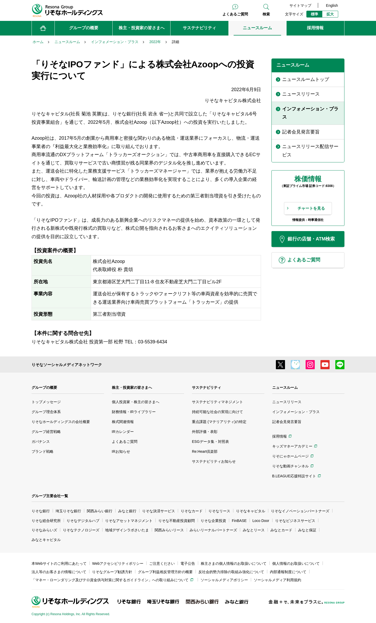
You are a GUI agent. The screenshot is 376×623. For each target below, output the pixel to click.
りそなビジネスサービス (295, 521)
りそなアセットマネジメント (129, 521)
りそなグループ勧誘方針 (112, 572)
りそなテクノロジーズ (81, 530)
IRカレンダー (123, 432)
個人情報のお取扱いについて (296, 563)
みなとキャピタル (46, 540)
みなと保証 (307, 530)
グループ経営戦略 (46, 432)
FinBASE (239, 521)
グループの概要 (44, 387)
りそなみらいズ (44, 530)
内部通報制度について (288, 572)
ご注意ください (162, 563)
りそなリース (219, 511)
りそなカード (192, 511)
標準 (314, 14)
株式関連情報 (123, 422)
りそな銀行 (41, 511)
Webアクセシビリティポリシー (118, 563)
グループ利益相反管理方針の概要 (165, 572)
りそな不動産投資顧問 (176, 521)
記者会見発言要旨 (286, 422)
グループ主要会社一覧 (50, 496)
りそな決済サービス (158, 511)
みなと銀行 (127, 511)
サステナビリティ (206, 387)
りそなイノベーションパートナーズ (300, 511)
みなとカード (281, 530)
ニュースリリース (286, 402)
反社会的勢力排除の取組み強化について (231, 572)
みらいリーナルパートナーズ (213, 530)
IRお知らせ (121, 451)
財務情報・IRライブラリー (134, 412)
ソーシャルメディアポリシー (224, 580)
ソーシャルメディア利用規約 (277, 580)
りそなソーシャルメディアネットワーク (67, 364)
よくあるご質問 (235, 14)
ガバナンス (41, 441)
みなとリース (254, 530)
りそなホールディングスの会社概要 (61, 422)
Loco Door (260, 521)
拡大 (330, 14)
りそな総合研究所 (46, 521)
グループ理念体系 (46, 412)
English (332, 5)
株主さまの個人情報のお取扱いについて (233, 563)
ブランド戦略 (42, 451)
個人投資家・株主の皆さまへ (135, 402)
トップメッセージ (46, 402)
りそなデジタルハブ (82, 521)
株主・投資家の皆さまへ (132, 387)
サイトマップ (300, 5)
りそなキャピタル (250, 511)
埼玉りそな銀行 (68, 511)
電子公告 (187, 563)
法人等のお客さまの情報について (59, 572)
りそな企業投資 (213, 521)
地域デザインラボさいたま (127, 530)
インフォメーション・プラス (296, 412)
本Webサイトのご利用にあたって (59, 563)
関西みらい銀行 (99, 511)
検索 (266, 14)
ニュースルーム (285, 387)
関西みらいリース (169, 530)
